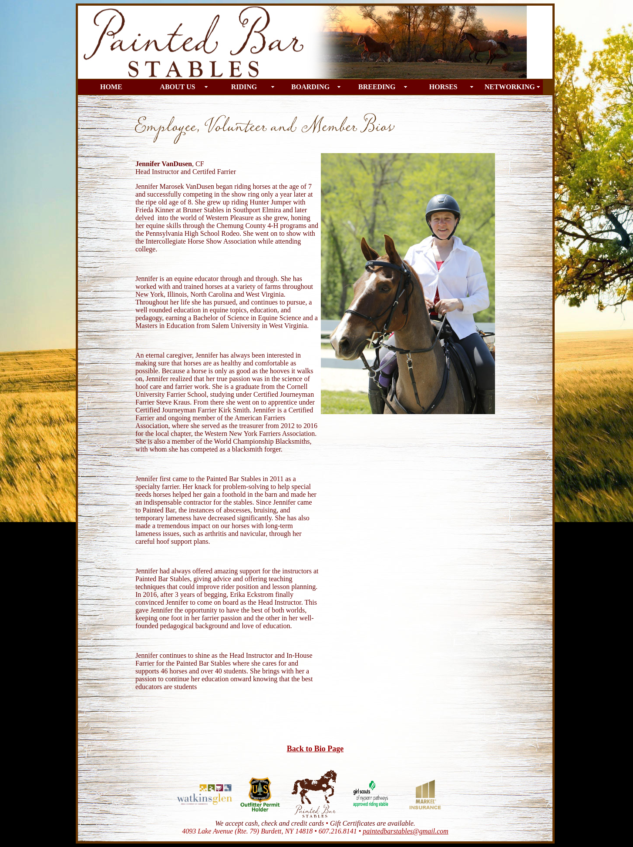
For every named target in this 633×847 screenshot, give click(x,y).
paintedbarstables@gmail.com (405, 831)
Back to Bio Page (315, 748)
